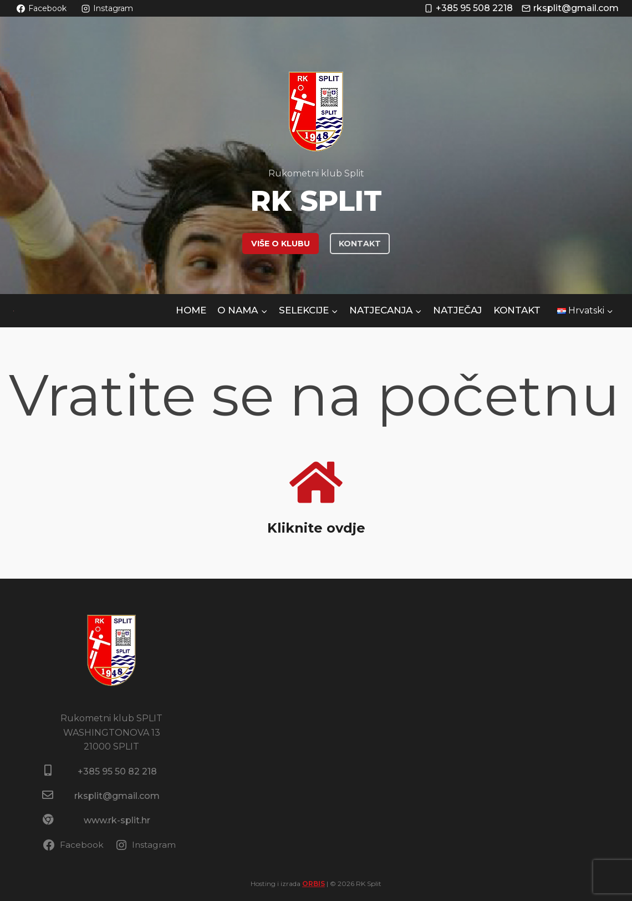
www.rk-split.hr (117, 820)
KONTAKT (360, 244)
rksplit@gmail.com (117, 796)
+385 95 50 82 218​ (117, 771)
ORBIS (313, 883)
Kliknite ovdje (316, 527)
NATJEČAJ (457, 310)
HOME (191, 310)
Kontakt (517, 310)
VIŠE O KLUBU (280, 244)
